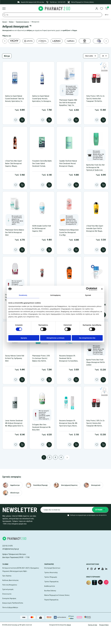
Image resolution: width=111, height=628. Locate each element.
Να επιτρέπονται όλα (87, 338)
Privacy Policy (104, 625)
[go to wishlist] (101, 8)
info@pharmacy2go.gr (10, 549)
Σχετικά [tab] (88, 295)
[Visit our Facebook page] (87, 569)
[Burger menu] (4, 8)
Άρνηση (24, 338)
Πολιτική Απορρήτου (9, 585)
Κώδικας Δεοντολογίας (10, 580)
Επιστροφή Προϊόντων (52, 568)
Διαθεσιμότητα (49, 586)
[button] (4, 15)
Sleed (69, 625)
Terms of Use (92, 625)
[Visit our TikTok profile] (95, 569)
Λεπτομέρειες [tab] (55, 295)
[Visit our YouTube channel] (102, 569)
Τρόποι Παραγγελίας (51, 581)
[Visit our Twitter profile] (98, 569)
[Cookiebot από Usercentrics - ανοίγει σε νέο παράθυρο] (87, 289)
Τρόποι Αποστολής (51, 572)
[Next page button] (67, 457)
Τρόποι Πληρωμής (50, 577)
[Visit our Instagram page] (91, 569)
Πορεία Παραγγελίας (51, 600)
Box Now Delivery (50, 591)
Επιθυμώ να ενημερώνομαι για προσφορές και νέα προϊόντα (88, 515)
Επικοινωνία (6, 594)
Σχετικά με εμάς (8, 589)
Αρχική (4, 22)
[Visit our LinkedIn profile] (106, 569)
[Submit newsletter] (100, 510)
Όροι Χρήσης (6, 576)
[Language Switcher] (106, 15)
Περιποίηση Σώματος (22, 22)
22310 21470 (7, 546)
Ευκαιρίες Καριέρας (9, 598)
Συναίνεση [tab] (23, 295)
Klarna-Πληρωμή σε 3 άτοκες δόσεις (57, 595)
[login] (97, 8)
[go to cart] (106, 8)
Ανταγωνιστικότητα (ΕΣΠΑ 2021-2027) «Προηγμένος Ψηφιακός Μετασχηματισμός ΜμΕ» (20, 569)
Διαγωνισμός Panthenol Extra (12, 603)
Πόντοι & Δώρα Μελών (10, 607)
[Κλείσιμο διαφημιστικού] (102, 289)
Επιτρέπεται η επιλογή (55, 338)
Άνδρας (11, 22)
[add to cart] (22, 120)
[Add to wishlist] (15, 120)
